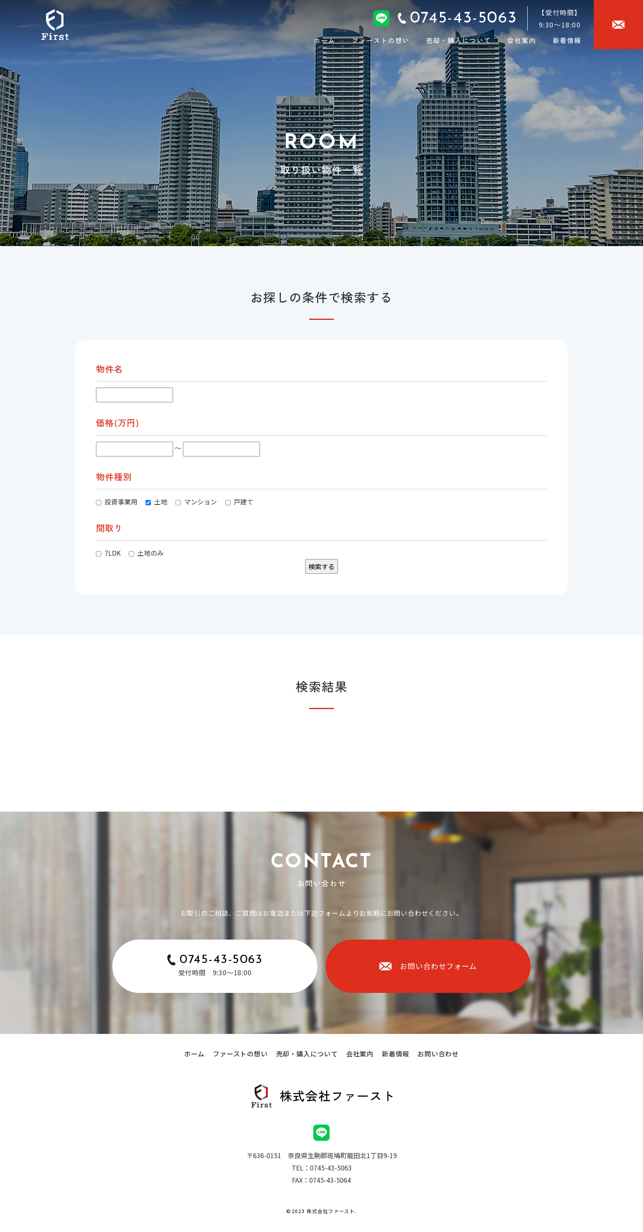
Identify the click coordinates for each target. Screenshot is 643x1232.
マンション (196, 501)
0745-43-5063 (221, 960)
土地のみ (146, 553)
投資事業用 (116, 501)
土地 (156, 501)
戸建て (239, 501)
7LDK (108, 553)
